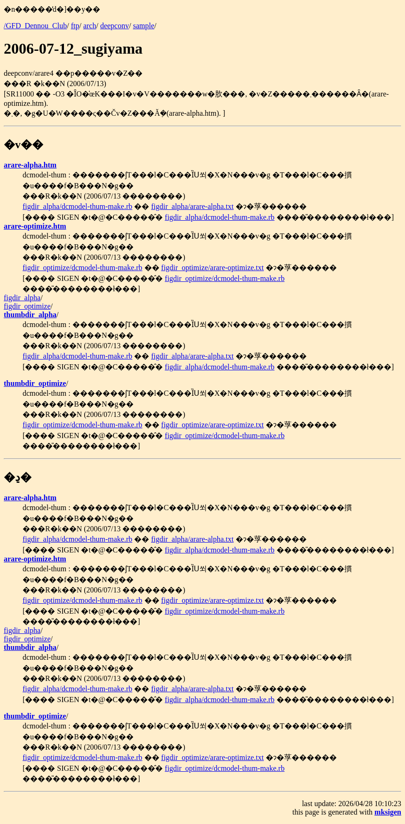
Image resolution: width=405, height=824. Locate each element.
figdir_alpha (22, 298)
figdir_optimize (27, 306)
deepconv (114, 26)
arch (89, 26)
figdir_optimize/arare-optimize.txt (212, 268)
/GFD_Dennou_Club (35, 26)
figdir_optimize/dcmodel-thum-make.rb (83, 268)
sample (143, 26)
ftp (75, 26)
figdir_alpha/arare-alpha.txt (192, 206)
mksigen (387, 812)
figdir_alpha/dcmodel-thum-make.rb (77, 206)
